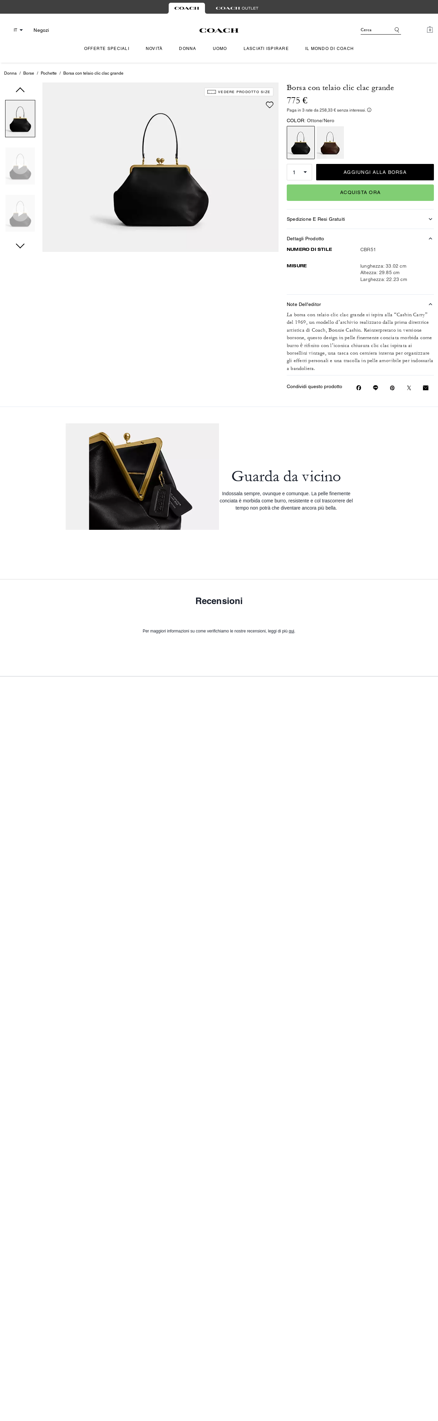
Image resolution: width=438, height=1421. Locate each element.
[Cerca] (370, 30)
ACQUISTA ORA (360, 192)
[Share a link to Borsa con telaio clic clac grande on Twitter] (409, 388)
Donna (10, 73)
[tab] (187, 8)
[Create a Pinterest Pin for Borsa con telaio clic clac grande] (392, 388)
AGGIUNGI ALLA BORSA (375, 172)
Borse (28, 73)
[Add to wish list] (270, 93)
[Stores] (39, 30)
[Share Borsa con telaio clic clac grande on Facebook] (359, 388)
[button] (20, 120)
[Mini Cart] (430, 30)
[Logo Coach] (219, 30)
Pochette (49, 73)
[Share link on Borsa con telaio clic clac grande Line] (375, 388)
